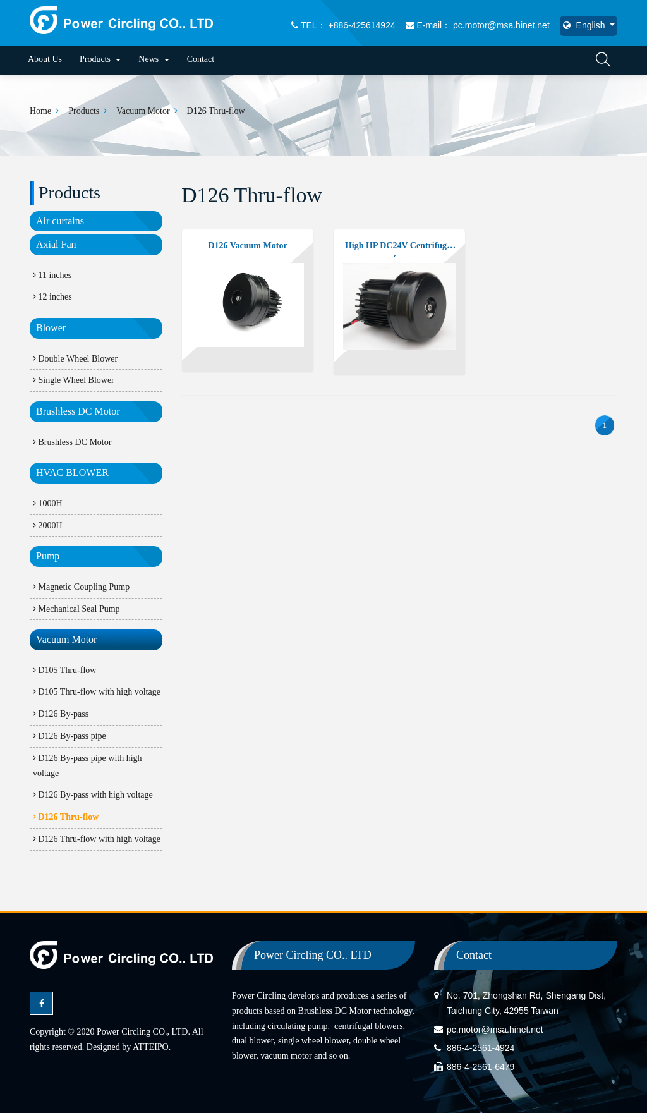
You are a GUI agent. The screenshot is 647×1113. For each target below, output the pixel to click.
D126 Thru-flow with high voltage (96, 839)
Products (100, 59)
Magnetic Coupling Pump (81, 587)
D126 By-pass (60, 714)
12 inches (52, 296)
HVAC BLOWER (72, 472)
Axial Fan (56, 244)
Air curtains (60, 221)
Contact (201, 59)
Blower (51, 327)
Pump (47, 555)
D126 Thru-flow (216, 111)
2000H (48, 525)
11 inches (52, 275)
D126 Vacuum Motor (247, 245)
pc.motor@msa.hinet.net (495, 1030)
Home (40, 111)
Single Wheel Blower (73, 380)
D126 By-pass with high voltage (93, 795)
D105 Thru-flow (64, 670)
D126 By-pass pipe (69, 736)
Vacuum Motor (142, 111)
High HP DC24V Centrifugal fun (399, 249)
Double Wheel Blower (75, 358)
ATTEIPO (151, 1047)
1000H (48, 503)
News (153, 59)
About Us (45, 59)
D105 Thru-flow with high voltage (96, 691)
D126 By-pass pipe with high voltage (87, 765)
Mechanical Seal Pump (76, 609)
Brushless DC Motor (77, 411)
